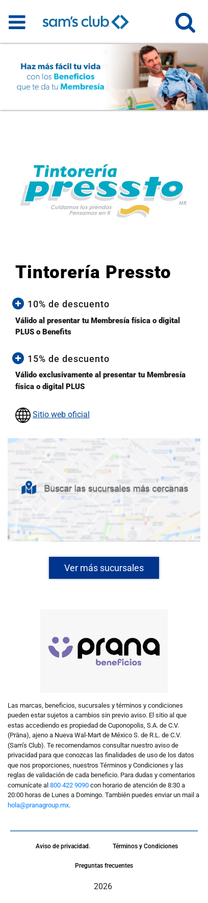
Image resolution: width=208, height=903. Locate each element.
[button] (185, 27)
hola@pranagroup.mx (38, 805)
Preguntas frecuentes (104, 865)
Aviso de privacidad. (63, 846)
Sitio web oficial (61, 414)
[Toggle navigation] (17, 22)
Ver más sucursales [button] (104, 567)
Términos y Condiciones (145, 846)
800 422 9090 (69, 785)
